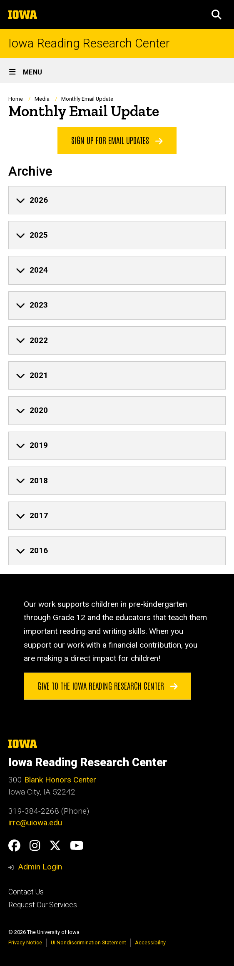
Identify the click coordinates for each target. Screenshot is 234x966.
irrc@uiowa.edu (35, 822)
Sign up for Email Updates (117, 139)
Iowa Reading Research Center (89, 43)
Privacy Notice (25, 942)
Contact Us (26, 892)
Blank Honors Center (60, 780)
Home (15, 99)
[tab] (117, 200)
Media (42, 99)
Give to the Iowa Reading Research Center (107, 685)
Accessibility (150, 942)
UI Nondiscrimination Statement (88, 942)
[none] (117, 200)
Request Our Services (42, 905)
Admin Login (40, 867)
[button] (216, 14)
